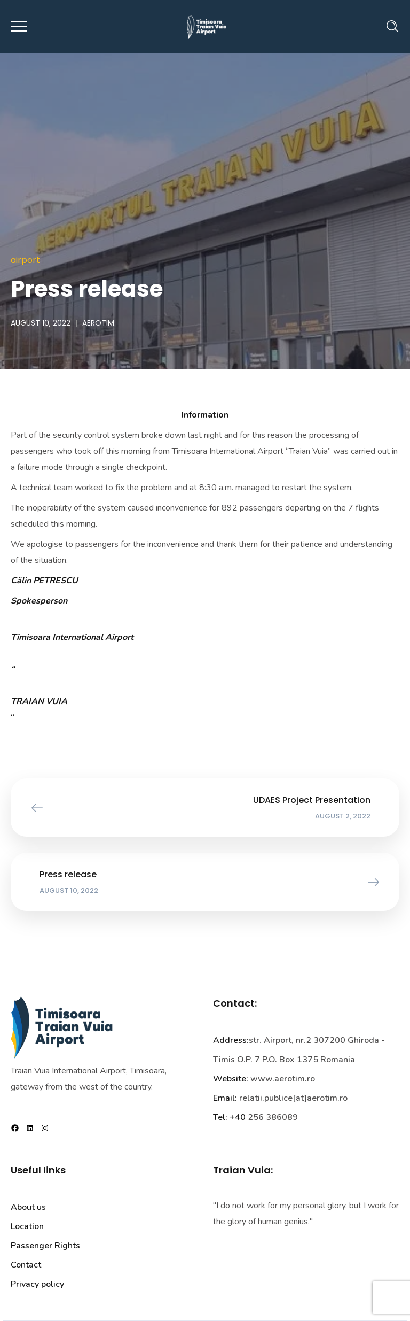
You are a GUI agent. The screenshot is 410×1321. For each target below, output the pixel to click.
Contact (26, 1265)
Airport (25, 260)
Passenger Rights (45, 1246)
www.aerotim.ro (282, 1079)
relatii (250, 1098)
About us (28, 1207)
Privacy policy (37, 1284)
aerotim (98, 323)
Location (27, 1226)
